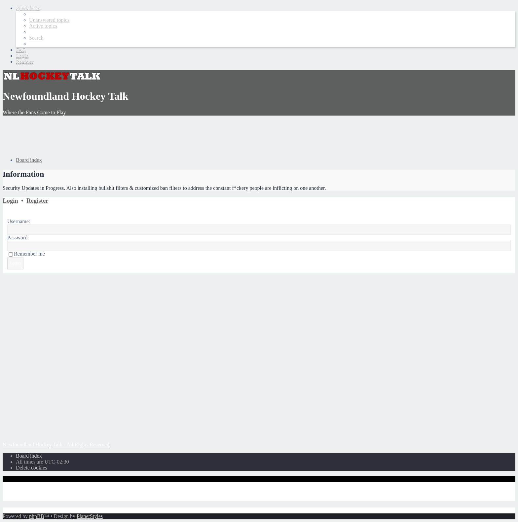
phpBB (36, 516)
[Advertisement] (123, 136)
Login (10, 200)
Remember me (29, 254)
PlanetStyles (90, 516)
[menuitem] (49, 20)
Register (37, 200)
